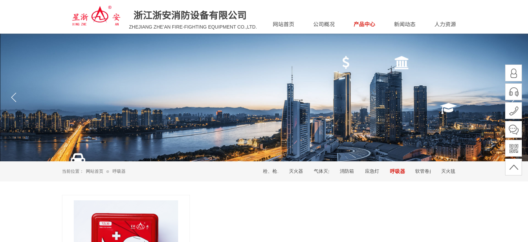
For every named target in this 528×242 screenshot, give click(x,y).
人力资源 (445, 24)
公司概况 (324, 24)
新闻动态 (405, 24)
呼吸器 (119, 171)
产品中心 (364, 24)
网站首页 (94, 171)
